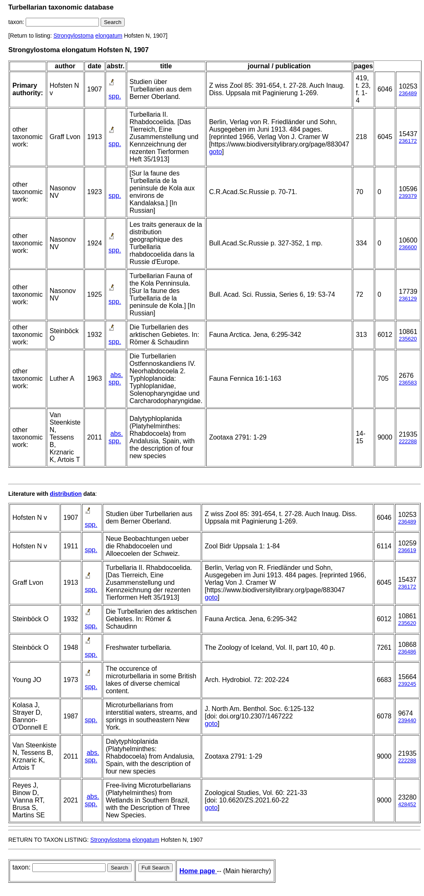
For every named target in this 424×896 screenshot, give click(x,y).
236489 (408, 93)
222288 (408, 441)
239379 (408, 196)
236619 (407, 550)
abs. (117, 374)
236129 (408, 298)
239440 (407, 720)
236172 (408, 141)
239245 (407, 684)
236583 (408, 383)
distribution (66, 493)
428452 (407, 804)
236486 (407, 652)
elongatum (108, 35)
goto (215, 151)
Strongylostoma (73, 35)
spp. (114, 96)
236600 (408, 247)
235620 (408, 339)
